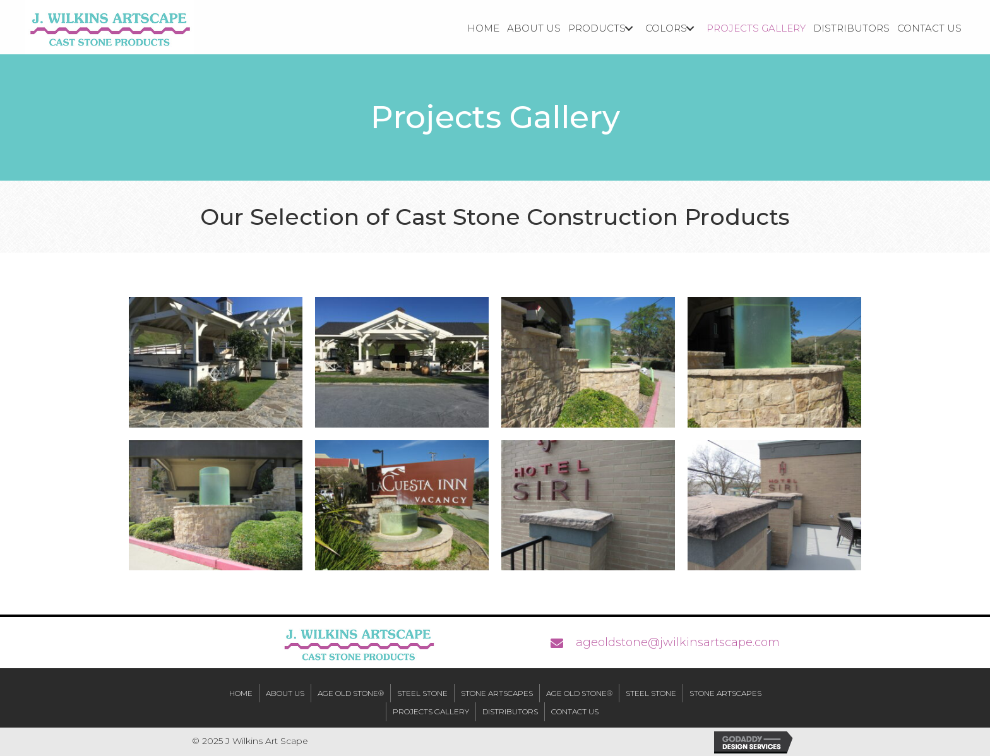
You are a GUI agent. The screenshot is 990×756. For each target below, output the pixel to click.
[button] (629, 28)
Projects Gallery (431, 711)
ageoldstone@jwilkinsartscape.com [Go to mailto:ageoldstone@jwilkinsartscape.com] (678, 642)
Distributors (510, 711)
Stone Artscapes (497, 693)
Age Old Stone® (351, 693)
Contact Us (575, 711)
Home (241, 693)
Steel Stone (422, 693)
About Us (285, 693)
